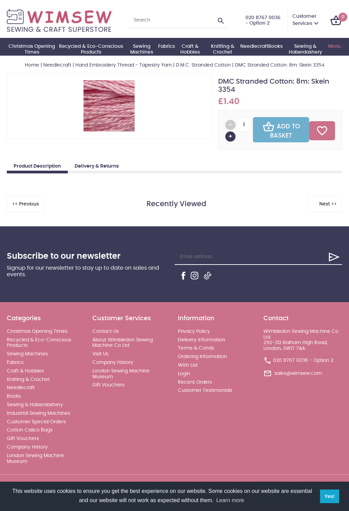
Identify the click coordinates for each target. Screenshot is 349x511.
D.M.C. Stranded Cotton (203, 65)
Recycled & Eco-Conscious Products (91, 49)
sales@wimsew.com (298, 373)
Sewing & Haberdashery (305, 49)
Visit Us (100, 354)
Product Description (37, 166)
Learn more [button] (230, 500)
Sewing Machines (141, 49)
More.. (335, 46)
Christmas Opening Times (32, 49)
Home (32, 65)
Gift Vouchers (23, 438)
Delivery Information (201, 340)
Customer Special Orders (36, 422)
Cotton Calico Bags (29, 430)
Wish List (188, 365)
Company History (27, 447)
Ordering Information (202, 356)
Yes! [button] (329, 496)
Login (184, 373)
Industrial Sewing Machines (38, 413)
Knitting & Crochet (222, 49)
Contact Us (105, 331)
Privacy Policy (194, 331)
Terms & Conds (196, 348)
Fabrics (166, 46)
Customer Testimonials (205, 390)
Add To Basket (281, 129)
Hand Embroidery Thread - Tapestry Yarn (123, 65)
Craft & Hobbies (190, 49)
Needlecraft (254, 46)
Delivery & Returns (97, 166)
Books (275, 46)
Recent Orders (195, 382)
